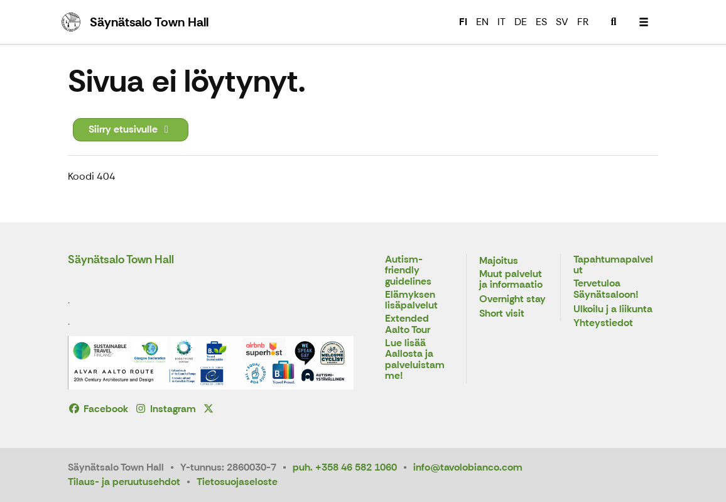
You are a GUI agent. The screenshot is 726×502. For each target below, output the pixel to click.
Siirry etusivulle (131, 129)
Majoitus (498, 261)
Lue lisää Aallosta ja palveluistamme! (415, 360)
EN (482, 21)
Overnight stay (512, 299)
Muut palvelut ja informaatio (511, 280)
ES (541, 21)
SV (562, 21)
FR (582, 21)
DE (520, 21)
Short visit (501, 314)
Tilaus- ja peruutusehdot (124, 481)
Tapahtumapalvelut (613, 265)
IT (501, 21)
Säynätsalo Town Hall (121, 259)
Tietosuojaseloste (237, 481)
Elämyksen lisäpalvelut (411, 300)
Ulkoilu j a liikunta (613, 309)
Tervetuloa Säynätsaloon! (606, 289)
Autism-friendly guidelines (408, 271)
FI (463, 21)
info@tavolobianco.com (468, 467)
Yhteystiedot (603, 323)
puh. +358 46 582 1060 (345, 467)
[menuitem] (613, 22)
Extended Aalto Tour (407, 324)
